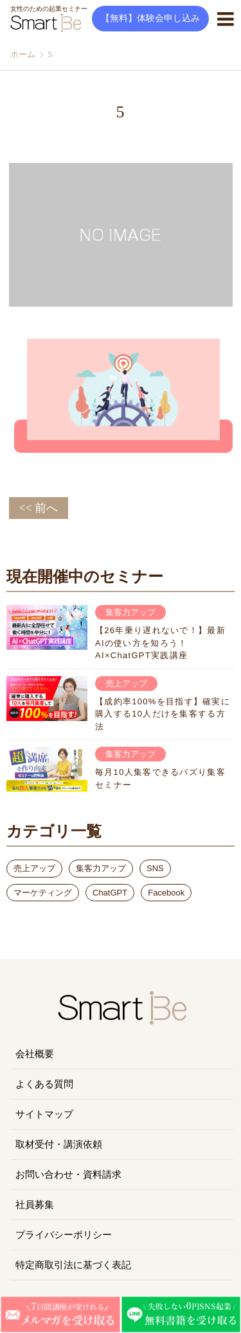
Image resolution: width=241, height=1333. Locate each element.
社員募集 (34, 1205)
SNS (155, 868)
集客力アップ (101, 868)
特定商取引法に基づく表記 (73, 1265)
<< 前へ (38, 508)
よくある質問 (44, 1084)
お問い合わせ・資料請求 (68, 1174)
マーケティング (42, 892)
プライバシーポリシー (63, 1235)
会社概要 (34, 1054)
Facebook (166, 892)
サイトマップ (44, 1114)
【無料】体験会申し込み (150, 18)
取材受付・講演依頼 (58, 1144)
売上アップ (34, 868)
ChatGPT (110, 892)
